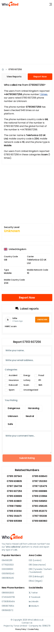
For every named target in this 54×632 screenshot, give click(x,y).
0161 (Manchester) (37, 564)
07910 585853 (39, 501)
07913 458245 (39, 506)
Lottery (26, 380)
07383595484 (8, 601)
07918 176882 (14, 506)
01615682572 (7, 610)
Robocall (13, 385)
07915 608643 (39, 476)
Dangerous (14, 408)
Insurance (14, 380)
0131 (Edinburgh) (36, 576)
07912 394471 (14, 516)
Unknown (13, 416)
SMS (40, 385)
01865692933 (8, 592)
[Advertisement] (27, 36)
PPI (39, 380)
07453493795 (8, 597)
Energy (26, 375)
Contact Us (27, 622)
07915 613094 (14, 511)
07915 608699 (14, 496)
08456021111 (7, 560)
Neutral (30, 416)
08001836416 (8, 577)
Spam (11, 389)
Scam (26, 385)
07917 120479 (39, 486)
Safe (10, 424)
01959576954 (8, 605)
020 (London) (35, 560)
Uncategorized (30, 389)
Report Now (40, 76)
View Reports (14, 76)
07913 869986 (39, 491)
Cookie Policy (33, 629)
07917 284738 (14, 486)
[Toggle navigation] (50, 4)
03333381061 (7, 569)
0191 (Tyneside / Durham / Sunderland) (40, 571)
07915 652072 (39, 511)
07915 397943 (14, 476)
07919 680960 (39, 521)
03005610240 (8, 573)
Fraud (41, 375)
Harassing (33, 408)
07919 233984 (39, 496)
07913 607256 (15, 69)
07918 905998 (14, 521)
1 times (43, 94)
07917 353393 (39, 481)
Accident (13, 375)
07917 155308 (39, 516)
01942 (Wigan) (35, 580)
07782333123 (8, 564)
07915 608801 (14, 501)
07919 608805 (14, 481)
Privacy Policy (20, 629)
